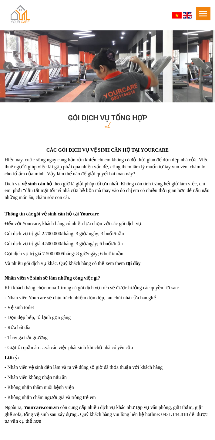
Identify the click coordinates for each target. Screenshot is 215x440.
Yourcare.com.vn (41, 407)
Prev (8, 66)
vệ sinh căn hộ (57, 213)
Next (207, 66)
